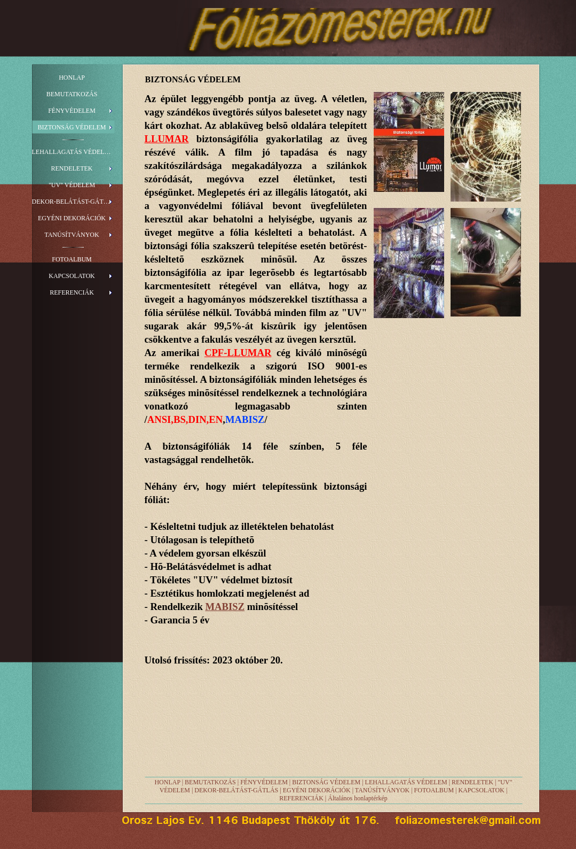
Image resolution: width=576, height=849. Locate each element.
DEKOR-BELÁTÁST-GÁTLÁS (236, 790)
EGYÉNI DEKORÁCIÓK (317, 790)
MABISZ (225, 606)
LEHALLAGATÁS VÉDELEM (406, 782)
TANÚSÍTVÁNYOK (382, 790)
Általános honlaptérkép (358, 798)
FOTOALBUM (434, 790)
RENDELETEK (472, 782)
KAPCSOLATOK (481, 790)
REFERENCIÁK (301, 798)
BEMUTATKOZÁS (210, 782)
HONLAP (167, 782)
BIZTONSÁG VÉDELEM (326, 782)
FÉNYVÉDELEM (264, 782)
